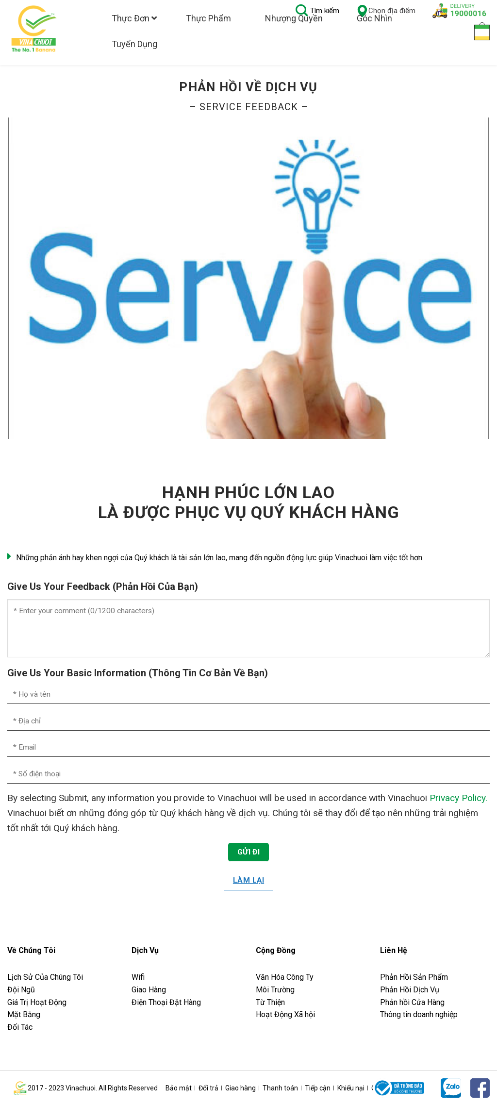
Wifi (138, 977)
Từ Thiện (270, 1002)
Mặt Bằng (23, 1014)
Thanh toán (280, 1088)
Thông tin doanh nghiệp (419, 1014)
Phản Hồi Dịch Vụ (409, 989)
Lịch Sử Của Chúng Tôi (46, 977)
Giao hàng (240, 1088)
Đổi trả (208, 1088)
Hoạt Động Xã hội (285, 1014)
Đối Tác (20, 1027)
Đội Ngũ (21, 989)
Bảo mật (179, 1088)
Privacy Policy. (458, 798)
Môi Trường (275, 989)
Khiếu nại (350, 1088)
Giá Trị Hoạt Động (36, 1002)
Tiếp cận (318, 1088)
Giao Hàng (149, 989)
